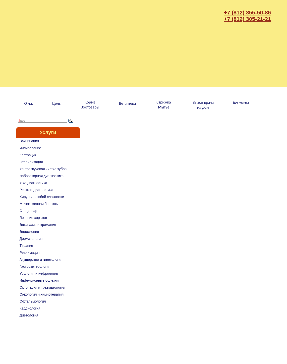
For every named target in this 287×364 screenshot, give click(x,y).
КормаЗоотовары (90, 104)
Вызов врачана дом (203, 105)
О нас (28, 103)
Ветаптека (127, 103)
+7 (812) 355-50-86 (247, 12)
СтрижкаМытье (164, 104)
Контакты (241, 103)
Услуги (48, 132)
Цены (56, 103)
